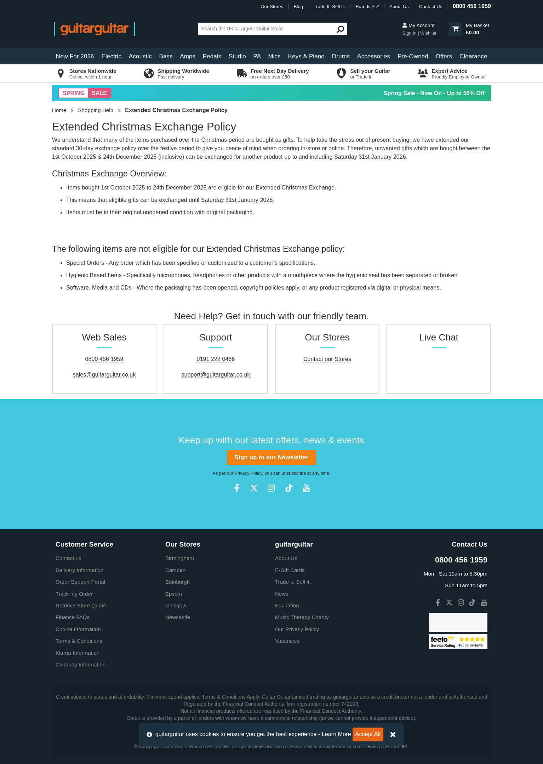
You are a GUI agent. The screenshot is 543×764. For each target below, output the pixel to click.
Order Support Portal (80, 582)
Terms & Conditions (79, 641)
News (281, 594)
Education (287, 605)
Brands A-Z (367, 6)
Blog (298, 6)
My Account (418, 25)
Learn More (336, 734)
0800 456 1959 (472, 6)
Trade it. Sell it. (293, 582)
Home (59, 110)
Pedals (212, 56)
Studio (237, 56)
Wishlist (428, 33)
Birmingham (179, 558)
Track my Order (74, 594)
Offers (444, 56)
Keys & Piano (306, 56)
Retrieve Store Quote (81, 605)
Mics (274, 56)
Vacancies (287, 641)
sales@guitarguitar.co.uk (104, 375)
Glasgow (175, 605)
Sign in (410, 33)
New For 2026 (75, 56)
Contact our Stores (327, 359)
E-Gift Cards (290, 570)
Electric (112, 56)
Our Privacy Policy (297, 629)
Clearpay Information (80, 664)
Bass (166, 56)
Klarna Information (77, 653)
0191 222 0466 (215, 359)
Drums (341, 56)
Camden (175, 570)
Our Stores (272, 6)
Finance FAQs (73, 617)
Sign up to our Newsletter (271, 457)
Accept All (368, 734)
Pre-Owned (413, 56)
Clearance (473, 56)
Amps (187, 56)
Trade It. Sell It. (329, 6)
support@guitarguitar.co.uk (215, 375)
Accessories (373, 56)
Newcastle (177, 617)
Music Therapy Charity (302, 617)
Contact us (68, 558)
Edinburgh (177, 582)
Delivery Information (79, 570)
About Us (398, 6)
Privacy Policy (248, 473)
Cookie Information (78, 629)
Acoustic (140, 56)
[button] (455, 29)
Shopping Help (96, 110)
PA (257, 56)
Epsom (173, 594)
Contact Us (430, 6)
